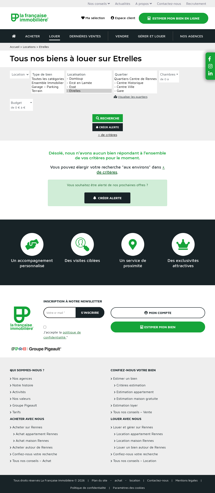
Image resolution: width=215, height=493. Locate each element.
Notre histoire (22, 385)
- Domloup (89, 79)
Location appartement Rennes (140, 434)
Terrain (47, 91)
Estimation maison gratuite (137, 398)
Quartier (121, 74)
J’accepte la (62, 334)
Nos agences (191, 36)
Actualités (122, 3)
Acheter (32, 36)
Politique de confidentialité (88, 487)
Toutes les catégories (47, 79)
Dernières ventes (85, 36)
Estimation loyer (125, 405)
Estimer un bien (125, 378)
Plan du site (99, 480)
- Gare (135, 91)
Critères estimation (131, 385)
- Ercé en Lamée (89, 83)
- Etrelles (89, 91)
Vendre (122, 36)
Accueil (14, 46)
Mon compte (157, 313)
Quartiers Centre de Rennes (135, 79)
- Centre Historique (135, 83)
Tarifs (16, 412)
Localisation (76, 74)
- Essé (89, 87)
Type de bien (42, 74)
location (135, 480)
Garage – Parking (47, 87)
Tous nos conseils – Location (134, 461)
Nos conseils (97, 3)
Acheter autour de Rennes (32, 447)
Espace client (123, 18)
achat (118, 480)
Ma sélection (93, 18)
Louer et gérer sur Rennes (133, 427)
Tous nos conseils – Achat (31, 461)
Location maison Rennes (135, 440)
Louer (54, 36)
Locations (29, 46)
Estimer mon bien (158, 327)
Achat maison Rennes (32, 440)
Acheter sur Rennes (27, 427)
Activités (19, 392)
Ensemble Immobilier (47, 83)
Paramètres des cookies (129, 487)
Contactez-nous (169, 3)
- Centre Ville (135, 87)
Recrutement (196, 3)
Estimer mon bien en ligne (173, 18)
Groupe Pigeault (24, 405)
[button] (210, 59)
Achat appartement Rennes (37, 434)
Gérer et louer (151, 36)
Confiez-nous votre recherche (34, 454)
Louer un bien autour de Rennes (141, 447)
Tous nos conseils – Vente (132, 412)
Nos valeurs (21, 398)
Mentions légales (187, 480)
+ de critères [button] (107, 135)
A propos (142, 3)
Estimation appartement (135, 392)
